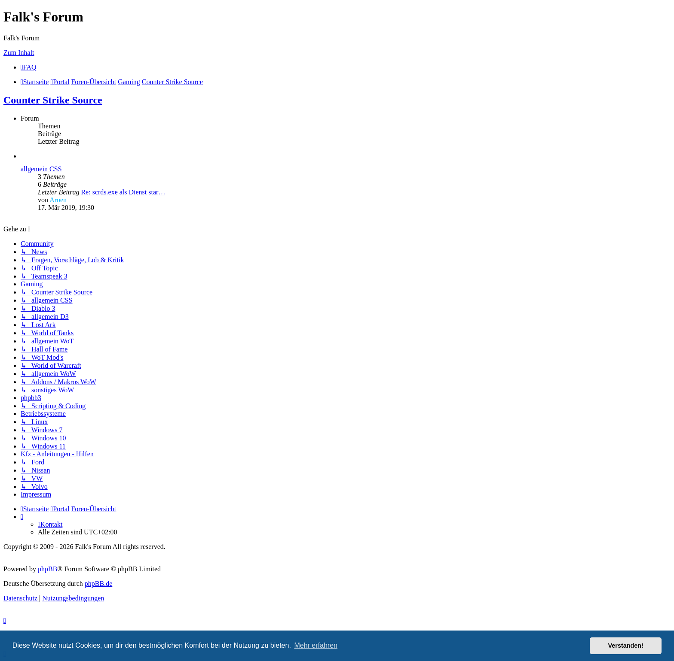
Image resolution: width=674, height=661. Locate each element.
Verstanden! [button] (625, 645)
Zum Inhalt (18, 52)
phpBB (47, 569)
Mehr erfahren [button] (315, 645)
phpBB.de (98, 583)
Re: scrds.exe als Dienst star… (123, 192)
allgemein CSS (41, 169)
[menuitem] (29, 67)
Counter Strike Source (52, 100)
